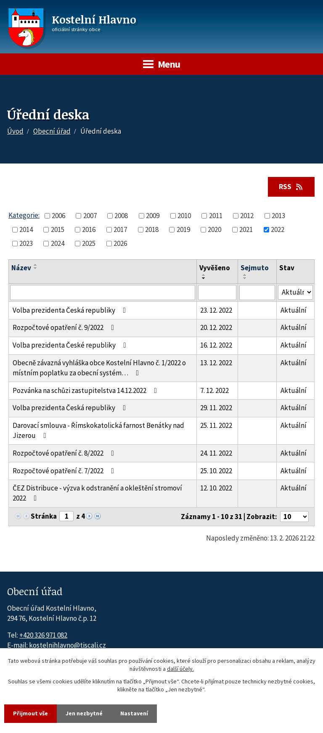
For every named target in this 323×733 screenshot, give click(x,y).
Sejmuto (255, 267)
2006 (58, 215)
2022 (277, 229)
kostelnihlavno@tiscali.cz (67, 645)
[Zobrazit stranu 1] (66, 516)
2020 (214, 229)
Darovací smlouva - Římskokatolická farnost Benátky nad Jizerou (98, 430)
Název (21, 267)
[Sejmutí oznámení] (257, 292)
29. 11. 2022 (216, 407)
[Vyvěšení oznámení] (217, 292)
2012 (247, 215)
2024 (57, 243)
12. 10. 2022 (216, 488)
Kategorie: (24, 215)
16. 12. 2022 (216, 345)
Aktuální (294, 310)
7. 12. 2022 (214, 390)
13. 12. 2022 (216, 362)
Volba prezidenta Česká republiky (71, 310)
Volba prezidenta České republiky (71, 345)
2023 (26, 243)
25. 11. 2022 (216, 425)
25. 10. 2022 (216, 470)
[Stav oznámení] (295, 292)
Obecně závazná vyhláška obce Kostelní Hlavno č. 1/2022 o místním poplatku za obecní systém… (99, 367)
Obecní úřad (52, 131)
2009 (152, 215)
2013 (278, 215)
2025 (88, 243)
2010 (184, 215)
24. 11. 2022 (216, 453)
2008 (121, 215)
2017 (120, 229)
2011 (215, 215)
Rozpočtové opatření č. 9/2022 (65, 327)
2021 (246, 229)
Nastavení (134, 713)
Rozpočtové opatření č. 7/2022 (65, 470)
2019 (183, 229)
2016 (88, 229)
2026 (120, 243)
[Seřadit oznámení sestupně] (35, 268)
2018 (152, 229)
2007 (90, 215)
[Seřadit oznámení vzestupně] (35, 264)
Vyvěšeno (214, 267)
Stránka (44, 516)
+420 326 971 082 (43, 635)
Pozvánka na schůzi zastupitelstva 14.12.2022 (86, 390)
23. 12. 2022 (216, 310)
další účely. (180, 669)
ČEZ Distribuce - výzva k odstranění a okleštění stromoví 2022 (97, 493)
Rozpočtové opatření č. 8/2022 (65, 453)
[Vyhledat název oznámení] (102, 292)
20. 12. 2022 (216, 327)
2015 (57, 229)
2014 (26, 229)
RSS (291, 186)
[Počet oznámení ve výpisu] (294, 516)
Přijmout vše (30, 713)
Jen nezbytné (84, 713)
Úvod (15, 131)
